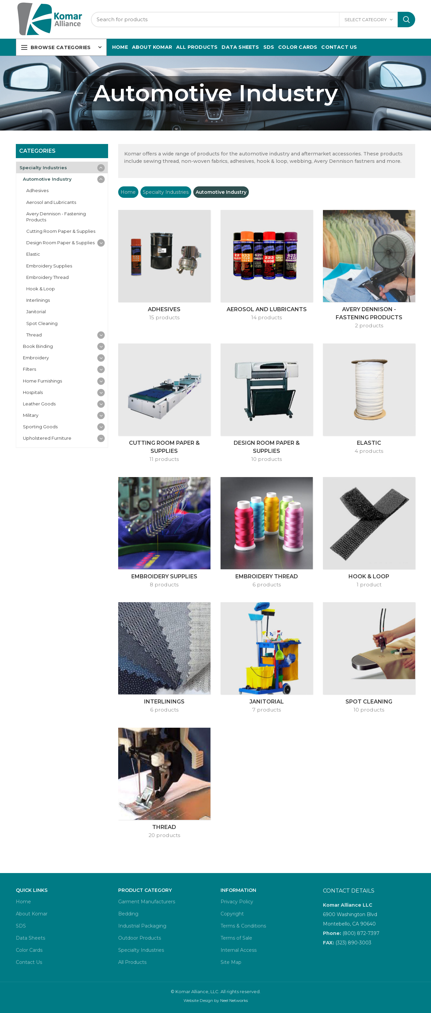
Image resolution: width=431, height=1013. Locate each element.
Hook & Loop (40, 288)
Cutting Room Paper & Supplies (60, 231)
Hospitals (33, 392)
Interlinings (38, 300)
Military (30, 415)
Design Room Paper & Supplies (60, 242)
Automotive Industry (47, 179)
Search (406, 19)
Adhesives (37, 190)
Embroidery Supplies (49, 265)
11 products (164, 459)
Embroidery (36, 357)
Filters (29, 369)
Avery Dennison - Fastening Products (56, 216)
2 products (369, 325)
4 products (369, 451)
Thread (34, 334)
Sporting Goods (40, 426)
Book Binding (38, 346)
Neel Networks (234, 1000)
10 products (266, 459)
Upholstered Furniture (47, 438)
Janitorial (36, 311)
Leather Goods (39, 403)
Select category (365, 19)
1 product (369, 584)
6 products (267, 584)
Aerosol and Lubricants (51, 202)
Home (128, 192)
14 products (266, 317)
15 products (164, 317)
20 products (164, 835)
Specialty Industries (166, 192)
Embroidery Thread (47, 277)
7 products (266, 710)
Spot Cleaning (42, 323)
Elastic (33, 254)
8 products (164, 584)
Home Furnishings (42, 381)
